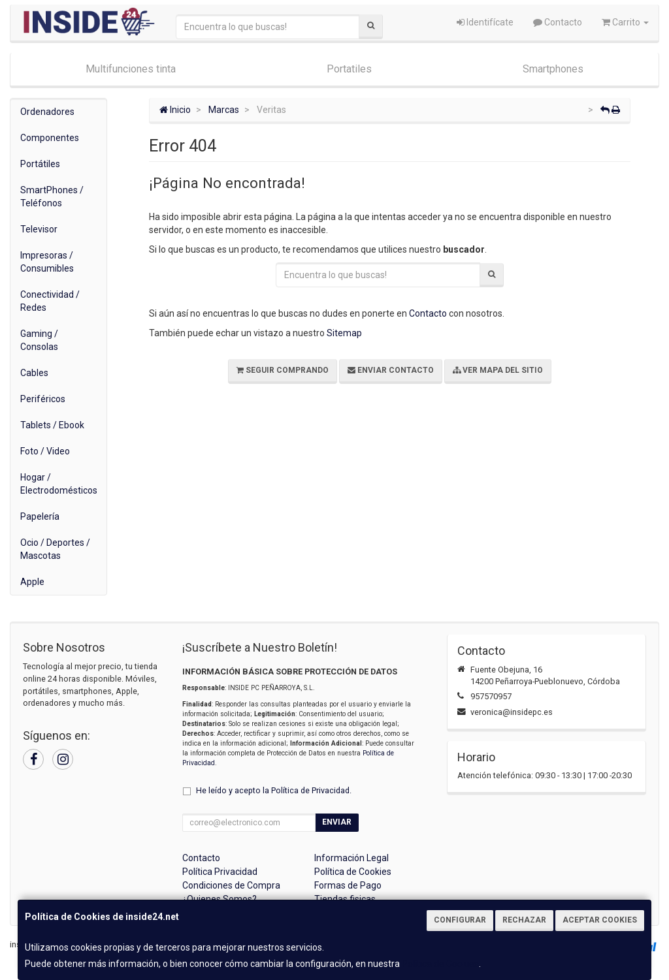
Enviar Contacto (391, 370)
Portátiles (40, 164)
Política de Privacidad (310, 790)
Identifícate (485, 22)
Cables (34, 373)
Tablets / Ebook (52, 425)
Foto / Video (45, 451)
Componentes (49, 138)
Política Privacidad (219, 871)
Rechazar (524, 920)
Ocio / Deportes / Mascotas (55, 549)
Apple (32, 582)
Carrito (625, 22)
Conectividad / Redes (50, 301)
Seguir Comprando (283, 370)
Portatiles (349, 69)
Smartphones (553, 69)
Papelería (39, 516)
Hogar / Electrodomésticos (58, 484)
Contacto (557, 22)
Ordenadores (47, 111)
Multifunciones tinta (131, 69)
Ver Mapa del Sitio (498, 370)
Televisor (38, 229)
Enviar (336, 822)
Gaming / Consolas (39, 340)
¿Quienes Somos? (219, 899)
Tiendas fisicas (345, 899)
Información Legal (351, 858)
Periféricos (42, 399)
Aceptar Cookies (600, 920)
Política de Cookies (440, 963)
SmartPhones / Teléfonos (52, 196)
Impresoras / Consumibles (47, 262)
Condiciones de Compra (231, 885)
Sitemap (344, 333)
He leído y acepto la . (273, 790)
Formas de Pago (348, 885)
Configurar (460, 920)
